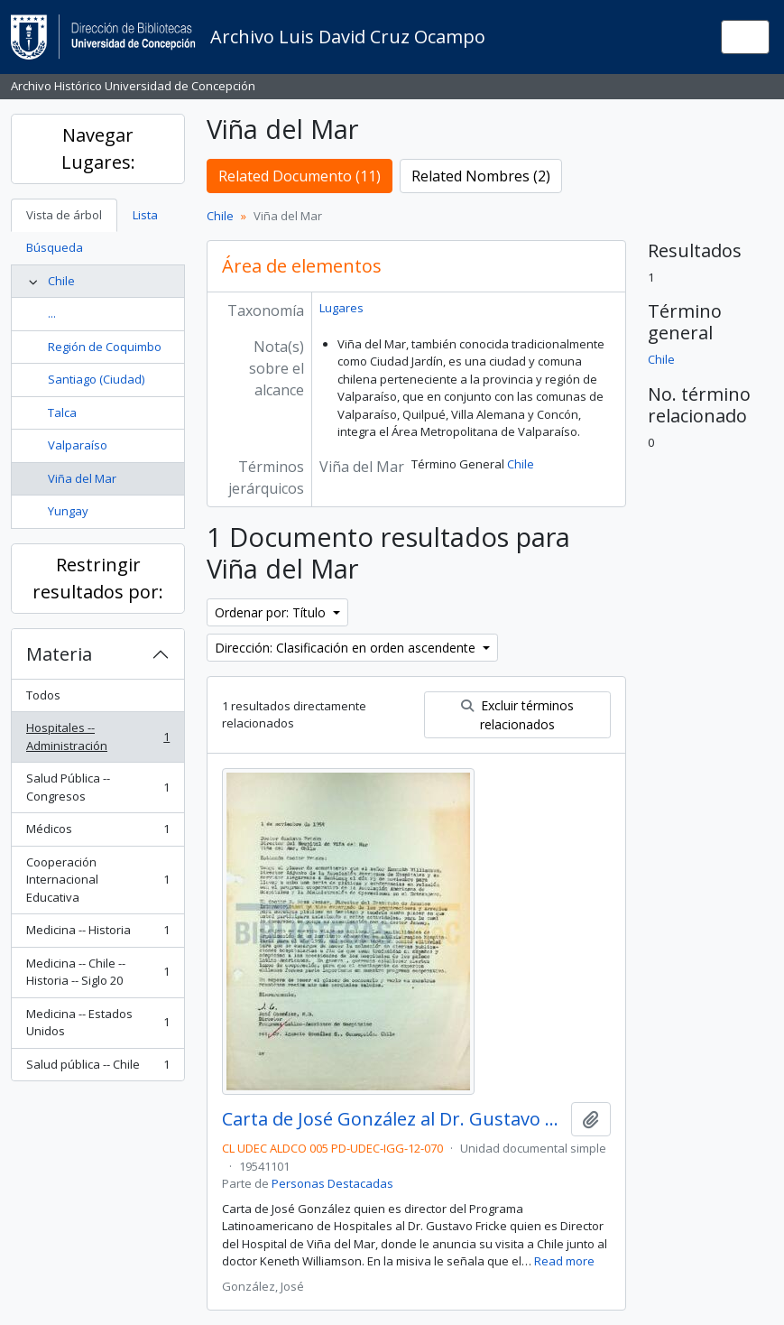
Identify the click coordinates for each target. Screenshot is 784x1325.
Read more (564, 1261)
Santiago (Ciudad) (96, 379)
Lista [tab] (145, 215)
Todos (43, 695)
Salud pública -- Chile (97, 1068)
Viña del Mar (82, 478)
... (52, 313)
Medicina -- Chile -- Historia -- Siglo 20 (97, 972)
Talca (62, 412)
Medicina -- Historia (97, 934)
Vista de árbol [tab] (64, 215)
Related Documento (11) (299, 176)
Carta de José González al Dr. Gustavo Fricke (393, 1119)
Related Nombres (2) (480, 176)
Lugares (341, 308)
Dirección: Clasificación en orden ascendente (347, 647)
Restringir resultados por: (97, 578)
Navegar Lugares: (98, 148)
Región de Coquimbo (104, 346)
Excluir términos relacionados (517, 715)
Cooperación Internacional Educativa (97, 879)
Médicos (97, 832)
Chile (61, 281)
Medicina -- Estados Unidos (97, 1022)
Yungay (68, 511)
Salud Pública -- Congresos (97, 787)
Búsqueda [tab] (54, 247)
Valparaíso (77, 445)
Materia (59, 654)
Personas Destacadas (332, 1183)
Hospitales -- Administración (97, 736)
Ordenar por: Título (272, 612)
